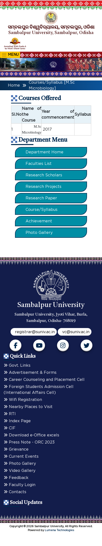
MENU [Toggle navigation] (10, 54)
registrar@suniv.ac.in (35, 332)
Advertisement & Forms (30, 373)
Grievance (16, 449)
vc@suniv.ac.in (75, 332)
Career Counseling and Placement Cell (44, 380)
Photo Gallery (39, 233)
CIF (9, 428)
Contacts (15, 492)
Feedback (16, 478)
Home (14, 85)
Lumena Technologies (59, 530)
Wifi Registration (23, 400)
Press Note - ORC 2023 (29, 442)
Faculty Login (19, 485)
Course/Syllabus (42, 210)
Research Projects (43, 187)
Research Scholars (44, 175)
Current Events (21, 456)
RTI (10, 414)
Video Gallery (19, 471)
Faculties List (39, 164)
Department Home (44, 152)
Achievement (39, 221)
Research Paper (41, 198)
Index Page (17, 421)
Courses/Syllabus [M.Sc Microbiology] (52, 85)
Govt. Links (17, 365)
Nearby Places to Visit (28, 407)
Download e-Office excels (31, 435)
